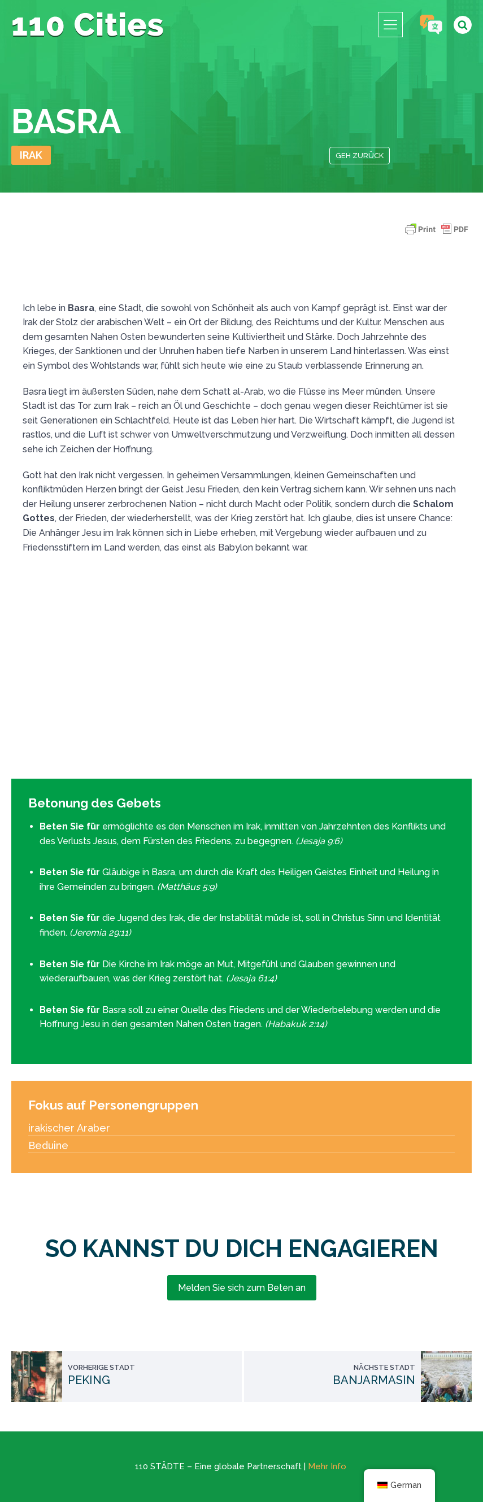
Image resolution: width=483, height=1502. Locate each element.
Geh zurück (360, 155)
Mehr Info (327, 1466)
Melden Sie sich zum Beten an (242, 1287)
